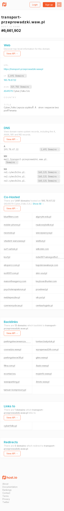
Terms (5, 496)
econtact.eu (10, 373)
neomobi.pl (9, 233)
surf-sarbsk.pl (11, 249)
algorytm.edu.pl (43, 216)
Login (35, 4)
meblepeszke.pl (12, 297)
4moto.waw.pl (42, 381)
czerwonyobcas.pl (13, 305)
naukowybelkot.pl (45, 224)
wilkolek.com (42, 249)
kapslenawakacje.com (47, 265)
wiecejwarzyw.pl (44, 233)
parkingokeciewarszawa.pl (17, 341)
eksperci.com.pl (12, 265)
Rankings (7, 490)
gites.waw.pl (42, 357)
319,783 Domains (21, 86)
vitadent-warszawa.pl (14, 241)
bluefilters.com (11, 216)
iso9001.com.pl (11, 273)
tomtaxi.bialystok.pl (45, 341)
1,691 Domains (17, 75)
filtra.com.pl (9, 365)
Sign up (49, 4)
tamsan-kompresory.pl (15, 390)
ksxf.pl (7, 257)
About (5, 484)
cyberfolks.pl (10, 425)
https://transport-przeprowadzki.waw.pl (23, 69)
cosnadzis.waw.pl (12, 349)
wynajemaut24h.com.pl (47, 349)
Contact (6, 493)
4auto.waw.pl (42, 365)
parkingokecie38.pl (13, 357)
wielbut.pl (40, 241)
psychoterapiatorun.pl (15, 289)
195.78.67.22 (10, 80)
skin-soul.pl (41, 273)
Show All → (38, 203)
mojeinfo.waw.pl (44, 373)
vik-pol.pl (40, 297)
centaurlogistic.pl (44, 305)
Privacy (6, 499)
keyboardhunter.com (46, 281)
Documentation (10, 487)
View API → (12, 53)
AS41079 (8, 91)
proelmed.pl (42, 289)
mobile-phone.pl (12, 224)
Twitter (5, 502)
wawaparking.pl (12, 381)
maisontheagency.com (15, 281)
